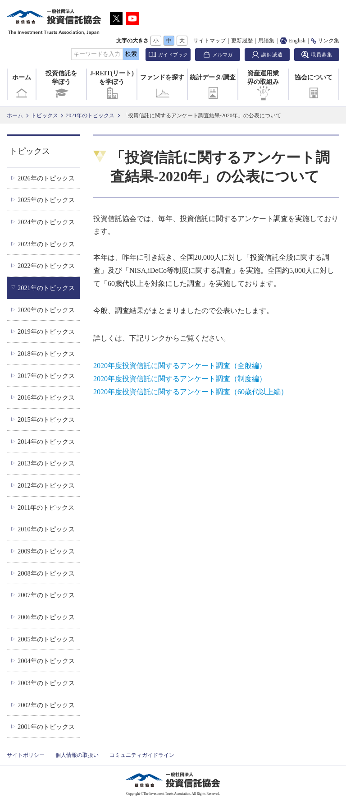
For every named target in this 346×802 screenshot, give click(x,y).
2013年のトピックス (46, 463)
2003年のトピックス (46, 683)
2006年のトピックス (46, 617)
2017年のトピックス (46, 375)
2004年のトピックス (46, 660)
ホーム (21, 87)
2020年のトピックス (46, 309)
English (292, 40)
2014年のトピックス (46, 441)
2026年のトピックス (46, 178)
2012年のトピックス (46, 485)
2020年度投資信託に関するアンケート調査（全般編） (179, 365)
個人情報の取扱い (77, 755)
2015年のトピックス (46, 419)
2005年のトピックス (46, 639)
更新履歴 (242, 40)
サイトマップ (209, 40)
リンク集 (325, 40)
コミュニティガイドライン (141, 755)
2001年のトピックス (46, 726)
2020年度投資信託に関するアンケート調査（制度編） (179, 379)
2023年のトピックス (46, 244)
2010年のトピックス (46, 529)
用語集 (266, 40)
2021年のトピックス (90, 115)
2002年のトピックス (46, 705)
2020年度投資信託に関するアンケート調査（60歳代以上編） (190, 392)
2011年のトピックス (46, 507)
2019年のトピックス (46, 331)
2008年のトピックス (46, 573)
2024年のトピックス (46, 222)
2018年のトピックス (46, 353)
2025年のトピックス (46, 199)
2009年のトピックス (46, 551)
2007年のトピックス (46, 595)
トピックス (44, 115)
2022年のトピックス (46, 265)
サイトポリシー (26, 755)
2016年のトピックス (46, 397)
